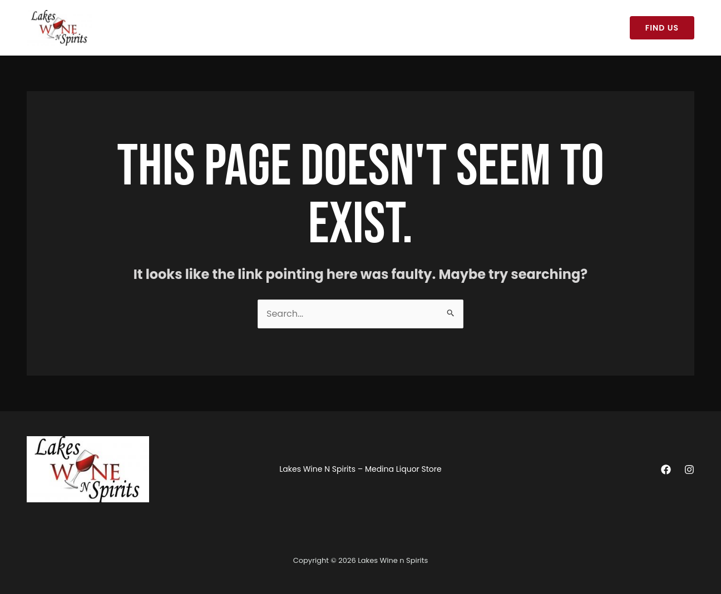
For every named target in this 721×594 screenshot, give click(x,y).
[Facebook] (666, 470)
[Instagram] (689, 470)
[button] (662, 27)
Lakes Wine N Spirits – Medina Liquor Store (192, 27)
